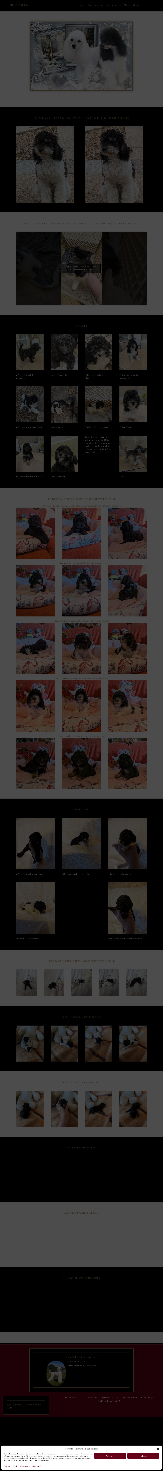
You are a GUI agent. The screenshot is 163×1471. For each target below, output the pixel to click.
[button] (158, 1449)
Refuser (143, 1456)
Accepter (110, 1456)
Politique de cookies (11, 1466)
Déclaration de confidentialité (30, 1466)
